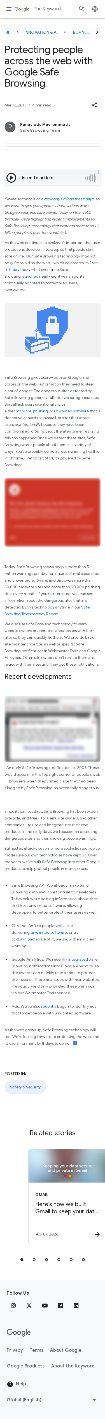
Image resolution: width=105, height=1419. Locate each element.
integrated (78, 959)
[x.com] (29, 1305)
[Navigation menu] (9, 9)
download (25, 939)
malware (23, 411)
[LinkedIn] (76, 1305)
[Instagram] (13, 1305)
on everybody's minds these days (65, 198)
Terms (36, 1350)
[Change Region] (52, 1400)
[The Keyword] (8, 32)
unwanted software (71, 411)
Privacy (15, 1350)
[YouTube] (45, 1305)
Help (16, 1384)
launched (30, 276)
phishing (40, 411)
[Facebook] (60, 1305)
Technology (85, 32)
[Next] (97, 32)
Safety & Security (25, 1087)
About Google (65, 1350)
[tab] (22, 1259)
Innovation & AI (41, 32)
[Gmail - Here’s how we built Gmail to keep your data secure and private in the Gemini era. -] (62, 1196)
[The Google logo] (19, 1332)
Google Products (26, 1366)
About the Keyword (73, 1366)
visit (58, 925)
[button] (94, 105)
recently (48, 1006)
